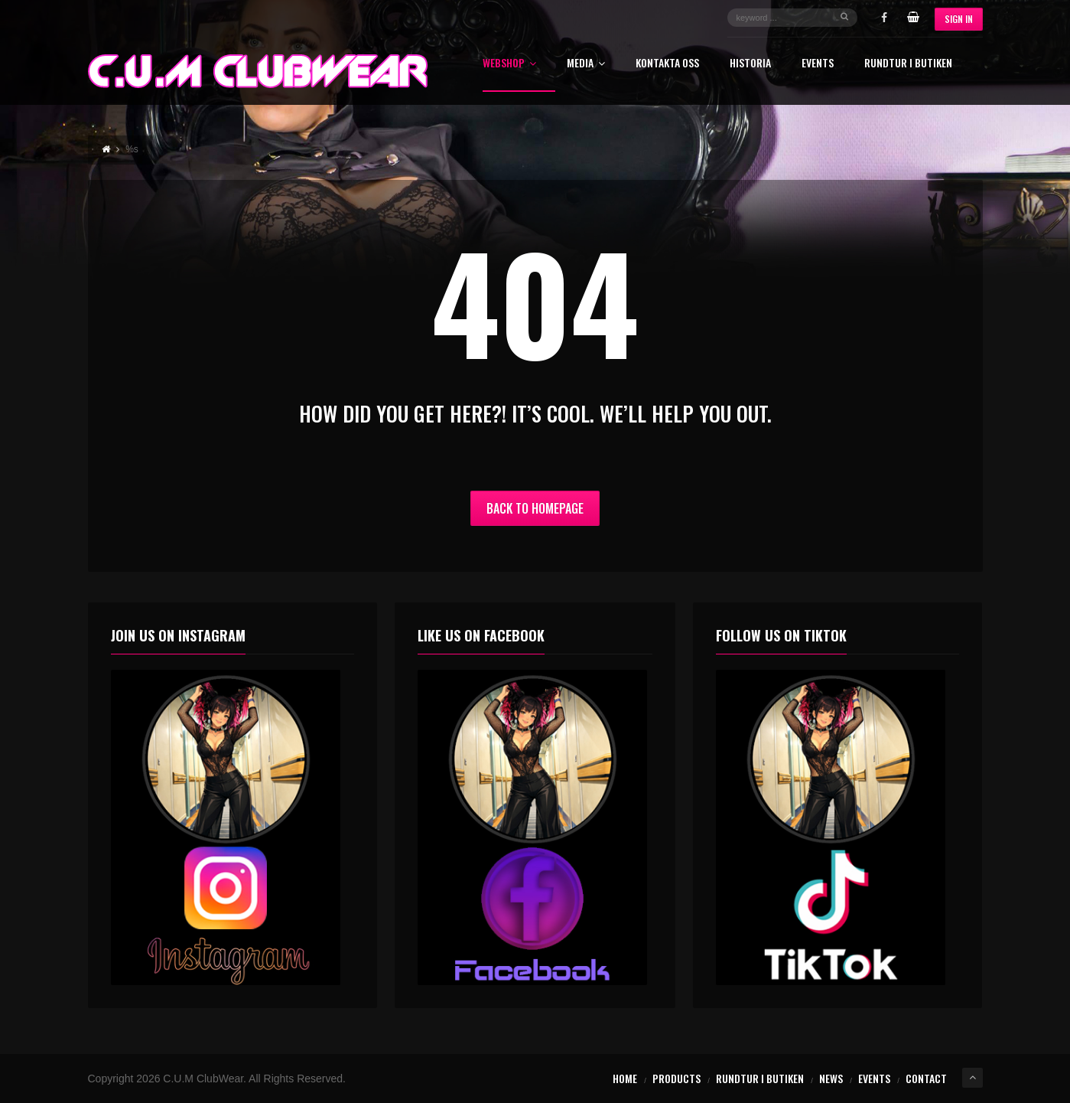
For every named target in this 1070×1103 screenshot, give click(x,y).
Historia (750, 63)
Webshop (509, 63)
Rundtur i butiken (908, 63)
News (831, 1078)
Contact (926, 1078)
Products (676, 1078)
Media (586, 63)
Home (625, 1078)
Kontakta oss (667, 63)
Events (818, 63)
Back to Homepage (535, 508)
